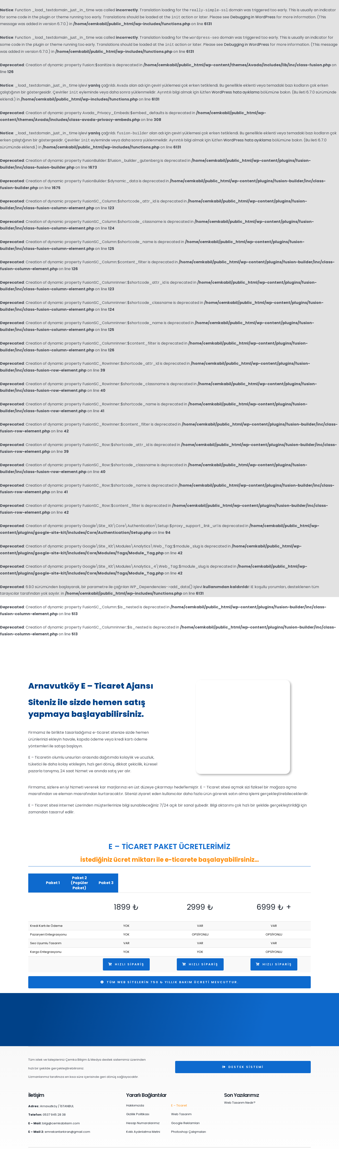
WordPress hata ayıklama (235, 92)
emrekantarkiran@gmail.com (67, 1121)
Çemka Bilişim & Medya (83, 1143)
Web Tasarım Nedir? (239, 1092)
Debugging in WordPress (252, 17)
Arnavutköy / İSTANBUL (57, 1096)
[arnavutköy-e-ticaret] (243, 681)
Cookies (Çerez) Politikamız (243, 1143)
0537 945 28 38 (54, 1104)
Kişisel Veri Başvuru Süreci (291, 1143)
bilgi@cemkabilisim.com (61, 1113)
